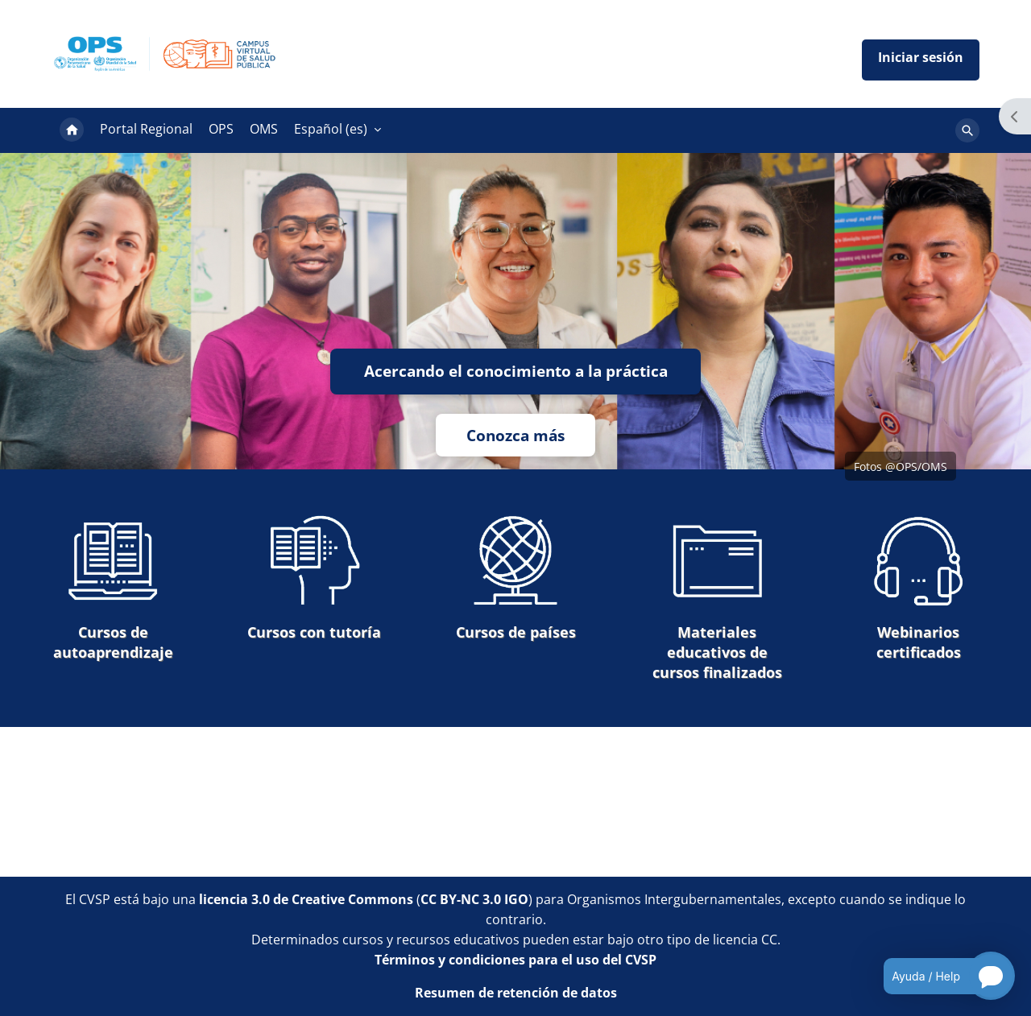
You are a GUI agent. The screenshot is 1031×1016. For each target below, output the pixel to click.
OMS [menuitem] (264, 129)
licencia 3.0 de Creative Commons (306, 899)
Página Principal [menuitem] (72, 130)
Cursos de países (516, 578)
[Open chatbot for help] (937, 976)
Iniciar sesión (920, 60)
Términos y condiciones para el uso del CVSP (515, 960)
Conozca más (515, 435)
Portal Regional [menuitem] (146, 129)
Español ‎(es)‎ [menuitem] (330, 129)
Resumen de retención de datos (516, 993)
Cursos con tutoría (314, 578)
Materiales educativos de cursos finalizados (717, 598)
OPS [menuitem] (221, 129)
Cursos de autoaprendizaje (113, 588)
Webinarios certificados (918, 588)
